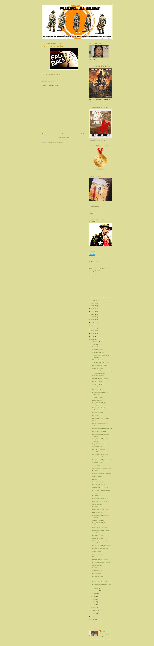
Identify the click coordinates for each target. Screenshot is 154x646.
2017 (92, 325)
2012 (92, 339)
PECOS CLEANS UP (98, 400)
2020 (92, 317)
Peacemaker (95, 415)
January (95, 613)
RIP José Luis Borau (98, 390)
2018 (92, 322)
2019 (92, 319)
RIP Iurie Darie (96, 493)
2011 (92, 616)
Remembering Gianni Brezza (100, 509)
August (95, 593)
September (96, 591)
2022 (92, 311)
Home (64, 134)
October (95, 588)
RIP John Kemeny (97, 360)
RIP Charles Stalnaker (98, 484)
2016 (92, 328)
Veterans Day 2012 (97, 482)
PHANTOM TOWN (98, 376)
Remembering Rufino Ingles (100, 498)
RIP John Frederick (97, 412)
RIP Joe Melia (96, 557)
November (96, 344)
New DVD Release (97, 349)
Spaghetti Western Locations (100, 378)
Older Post (83, 134)
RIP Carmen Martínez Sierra (100, 457)
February (95, 610)
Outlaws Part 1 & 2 (97, 570)
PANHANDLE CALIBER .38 (100, 501)
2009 (92, 622)
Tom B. (103, 631)
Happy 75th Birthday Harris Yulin (101, 545)
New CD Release (97, 471)
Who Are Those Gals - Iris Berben (101, 473)
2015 (92, 331)
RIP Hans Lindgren (97, 535)
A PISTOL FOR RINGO (99, 352)
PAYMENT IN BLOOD (99, 431)
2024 (92, 306)
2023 (92, 308)
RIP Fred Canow (96, 421)
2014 (92, 333)
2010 (92, 619)
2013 (92, 336)
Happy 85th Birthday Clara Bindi (101, 584)
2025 (92, 303)
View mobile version (63, 137)
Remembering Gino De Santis (100, 418)
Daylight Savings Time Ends (100, 548)
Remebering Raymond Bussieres (101, 562)
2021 (92, 314)
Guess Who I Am (97, 347)
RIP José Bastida (97, 579)
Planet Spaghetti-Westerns (96, 271)
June (94, 599)
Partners (94, 479)
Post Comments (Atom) (56, 142)
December (96, 341)
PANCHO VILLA (97, 512)
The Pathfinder (96, 465)
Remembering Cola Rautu (99, 365)
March (95, 607)
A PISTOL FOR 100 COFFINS (101, 362)
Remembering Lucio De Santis (100, 454)
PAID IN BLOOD (97, 554)
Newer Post (45, 134)
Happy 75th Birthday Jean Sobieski (102, 459)
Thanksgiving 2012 (97, 397)
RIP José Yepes (96, 573)
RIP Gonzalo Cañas (97, 576)
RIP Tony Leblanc (97, 381)
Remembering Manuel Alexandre (101, 490)
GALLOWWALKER (98, 520)
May (94, 602)
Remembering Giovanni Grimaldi (101, 468)
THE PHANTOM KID (98, 384)
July (94, 596)
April (94, 604)
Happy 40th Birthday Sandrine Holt (102, 428)
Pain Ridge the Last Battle (99, 527)
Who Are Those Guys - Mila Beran (102, 582)
